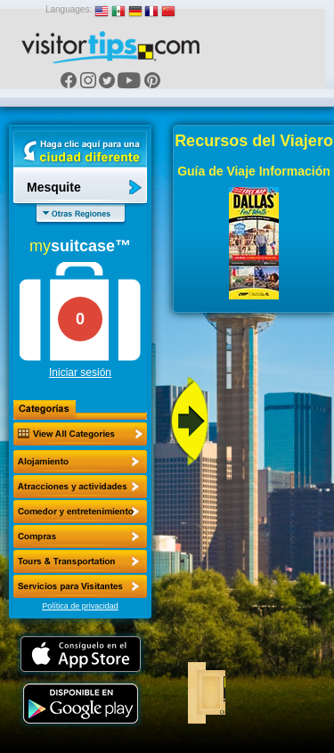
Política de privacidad (80, 606)
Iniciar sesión (80, 372)
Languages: (68, 9)
